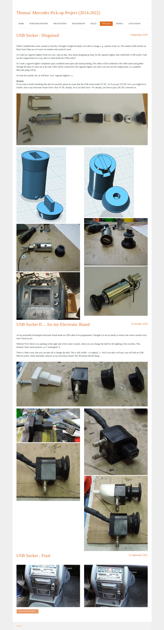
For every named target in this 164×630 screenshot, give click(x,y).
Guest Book (135, 24)
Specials (106, 24)
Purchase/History (39, 24)
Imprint (19, 626)
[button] (27, 611)
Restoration (78, 24)
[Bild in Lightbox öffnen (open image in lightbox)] (82, 119)
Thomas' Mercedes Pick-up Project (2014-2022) (58, 12)
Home (21, 24)
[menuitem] (21, 24)
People (119, 24)
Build (93, 24)
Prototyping (60, 24)
